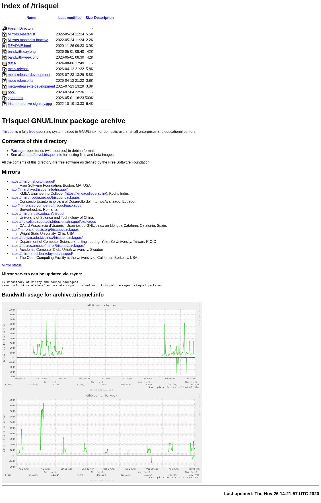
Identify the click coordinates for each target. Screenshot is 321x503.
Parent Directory (21, 28)
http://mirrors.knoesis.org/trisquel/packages (45, 229)
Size (89, 18)
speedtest (15, 98)
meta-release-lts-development (31, 86)
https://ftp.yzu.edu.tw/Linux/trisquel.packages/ (47, 237)
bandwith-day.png (22, 51)
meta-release (18, 69)
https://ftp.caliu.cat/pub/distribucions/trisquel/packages (53, 221)
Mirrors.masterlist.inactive (28, 40)
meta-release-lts (20, 80)
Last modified (70, 18)
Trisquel (8, 131)
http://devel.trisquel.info (44, 155)
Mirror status (12, 265)
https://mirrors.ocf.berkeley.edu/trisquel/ (42, 254)
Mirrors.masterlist (21, 34)
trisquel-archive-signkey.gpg (30, 104)
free (32, 131)
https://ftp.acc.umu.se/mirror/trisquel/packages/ (48, 245)
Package (18, 151)
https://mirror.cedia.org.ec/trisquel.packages (45, 197)
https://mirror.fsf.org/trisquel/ (33, 181)
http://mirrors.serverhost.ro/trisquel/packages (46, 205)
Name (31, 18)
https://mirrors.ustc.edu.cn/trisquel (37, 213)
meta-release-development (29, 75)
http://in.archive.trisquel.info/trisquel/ (39, 189)
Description (104, 18)
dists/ (12, 63)
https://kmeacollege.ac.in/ (86, 193)
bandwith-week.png (23, 57)
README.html (19, 46)
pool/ (12, 92)
